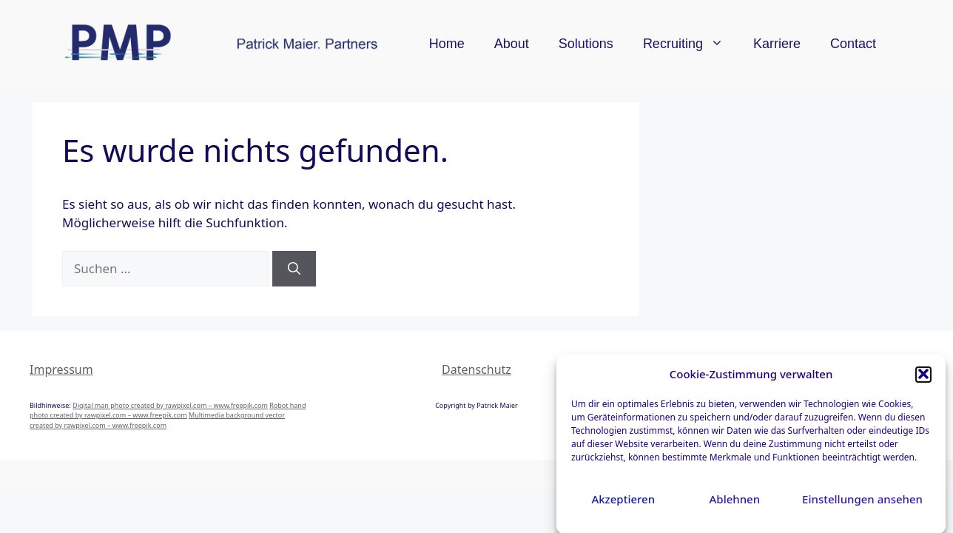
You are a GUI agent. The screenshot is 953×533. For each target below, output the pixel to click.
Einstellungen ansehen (862, 502)
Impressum (61, 369)
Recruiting (690, 43)
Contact (853, 43)
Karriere (777, 43)
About (511, 43)
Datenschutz (476, 369)
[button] (923, 377)
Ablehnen (735, 502)
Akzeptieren (623, 502)
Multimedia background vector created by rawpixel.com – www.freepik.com (157, 420)
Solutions (586, 43)
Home (447, 43)
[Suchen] (294, 268)
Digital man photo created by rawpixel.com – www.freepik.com (170, 405)
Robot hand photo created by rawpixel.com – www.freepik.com (168, 410)
